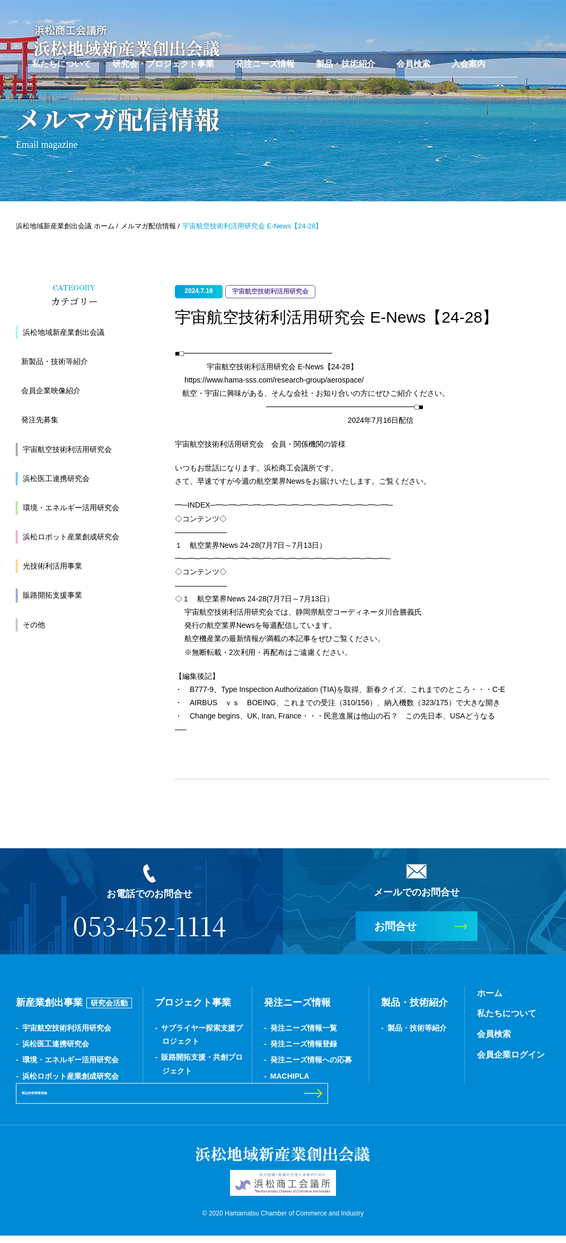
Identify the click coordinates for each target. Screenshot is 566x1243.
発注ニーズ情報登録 (303, 1044)
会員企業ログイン (511, 1054)
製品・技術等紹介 (417, 1028)
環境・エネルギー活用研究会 (71, 507)
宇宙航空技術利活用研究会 (67, 449)
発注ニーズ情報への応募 (311, 1059)
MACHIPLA (289, 1076)
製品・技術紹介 (345, 61)
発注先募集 (39, 419)
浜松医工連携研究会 (56, 478)
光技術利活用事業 (52, 566)
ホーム (489, 993)
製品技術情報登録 (60, 1096)
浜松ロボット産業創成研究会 (71, 536)
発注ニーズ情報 (265, 61)
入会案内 (468, 61)
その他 (34, 624)
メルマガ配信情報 (148, 226)
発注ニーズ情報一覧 (303, 1028)
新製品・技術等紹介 (54, 361)
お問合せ (395, 926)
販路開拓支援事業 (52, 595)
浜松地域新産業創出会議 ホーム (65, 226)
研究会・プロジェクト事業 (163, 61)
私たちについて (61, 61)
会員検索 (413, 61)
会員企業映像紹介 (51, 390)
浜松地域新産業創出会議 (63, 332)
